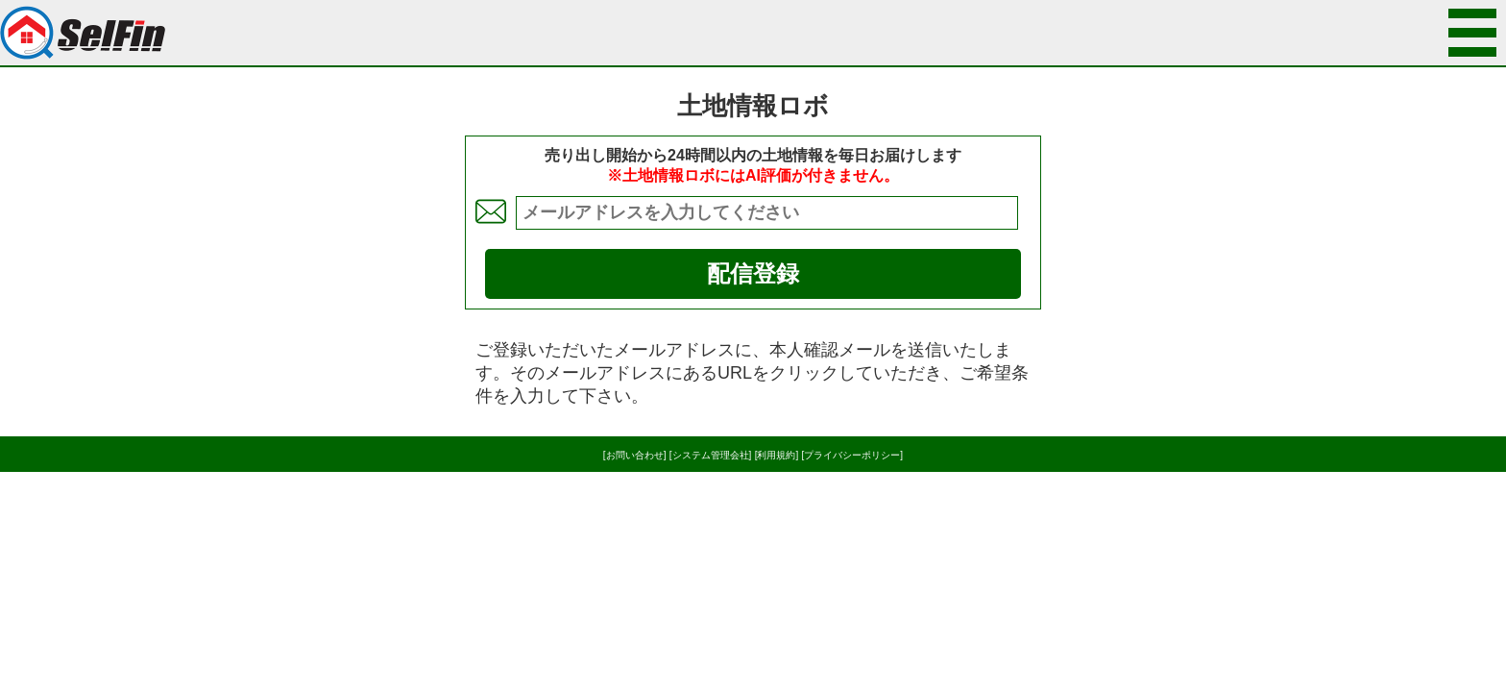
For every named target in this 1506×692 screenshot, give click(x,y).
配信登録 (753, 273)
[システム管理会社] (710, 455)
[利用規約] (777, 455)
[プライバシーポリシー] (853, 455)
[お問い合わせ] (635, 455)
